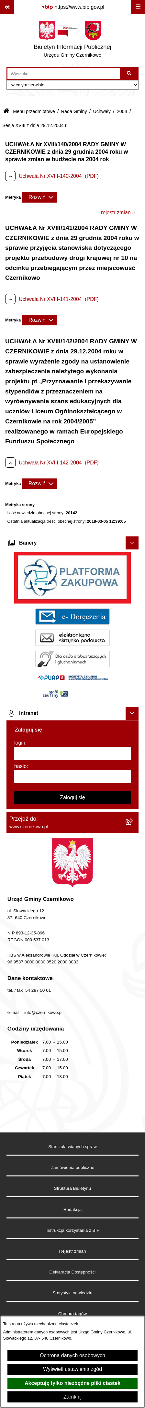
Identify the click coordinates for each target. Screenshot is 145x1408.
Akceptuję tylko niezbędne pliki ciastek (72, 1383)
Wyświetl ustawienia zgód (72, 1369)
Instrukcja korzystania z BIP (73, 1230)
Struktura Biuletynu (72, 1188)
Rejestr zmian (72, 1251)
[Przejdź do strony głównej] (72, 41)
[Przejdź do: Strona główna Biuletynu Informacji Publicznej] (6, 111)
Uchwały (101, 111)
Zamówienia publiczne (73, 1167)
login (19, 743)
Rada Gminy (74, 111)
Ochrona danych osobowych (72, 1355)
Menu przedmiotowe (34, 111)
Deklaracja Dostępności (73, 1272)
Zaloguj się (72, 797)
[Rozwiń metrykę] (39, 197)
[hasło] (72, 776)
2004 (122, 111)
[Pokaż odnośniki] (7, 7)
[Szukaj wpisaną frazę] (130, 73)
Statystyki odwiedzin (72, 1292)
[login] (72, 753)
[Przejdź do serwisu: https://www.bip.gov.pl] (72, 7)
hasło (20, 766)
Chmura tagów (72, 1313)
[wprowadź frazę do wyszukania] (63, 73)
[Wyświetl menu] (138, 7)
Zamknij (72, 1397)
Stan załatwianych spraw (72, 1146)
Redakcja (72, 1209)
